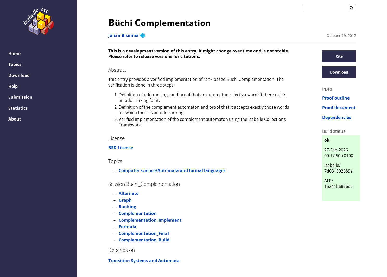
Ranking (127, 206)
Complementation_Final (144, 233)
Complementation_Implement (150, 220)
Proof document (339, 107)
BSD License (120, 147)
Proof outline (336, 98)
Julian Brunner (123, 35)
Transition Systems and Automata (144, 260)
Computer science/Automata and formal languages (172, 170)
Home (14, 53)
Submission (20, 97)
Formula (127, 226)
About (14, 119)
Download (19, 75)
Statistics (18, 108)
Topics (14, 64)
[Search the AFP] (325, 8)
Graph (125, 200)
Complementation (138, 213)
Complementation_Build (144, 240)
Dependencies (336, 117)
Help (13, 86)
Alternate (128, 193)
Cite (339, 56)
